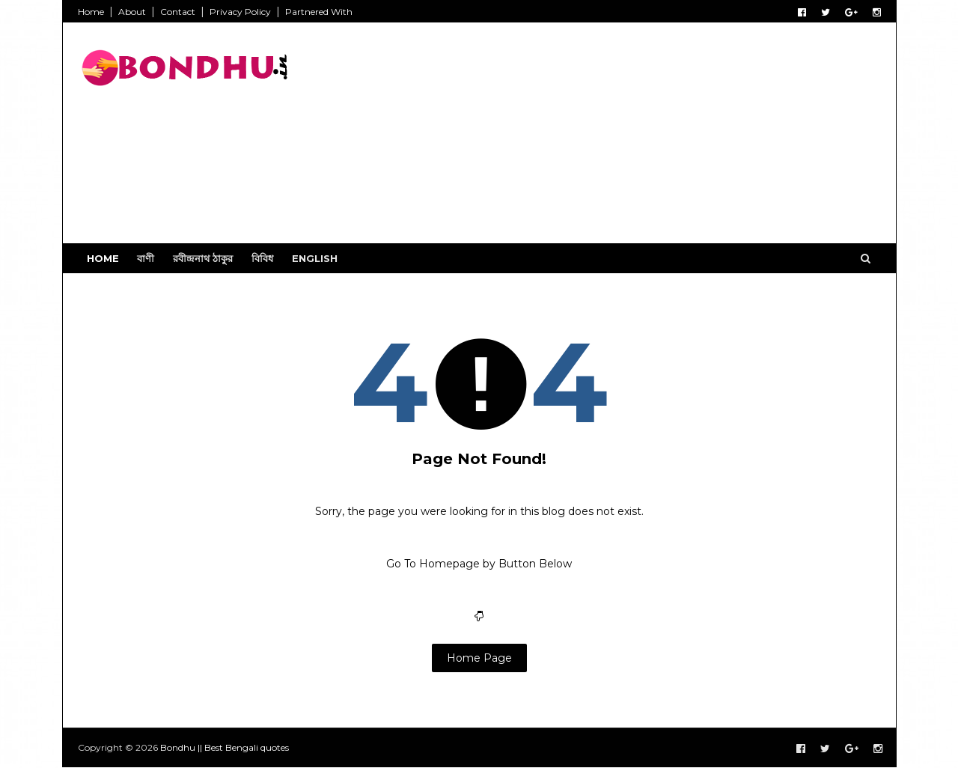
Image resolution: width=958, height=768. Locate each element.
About (132, 11)
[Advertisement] (608, 138)
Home (91, 11)
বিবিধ (262, 258)
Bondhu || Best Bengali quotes (224, 747)
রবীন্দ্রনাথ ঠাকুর (203, 258)
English (315, 258)
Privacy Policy (240, 11)
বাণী (145, 258)
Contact (177, 11)
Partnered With (319, 11)
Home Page (479, 658)
